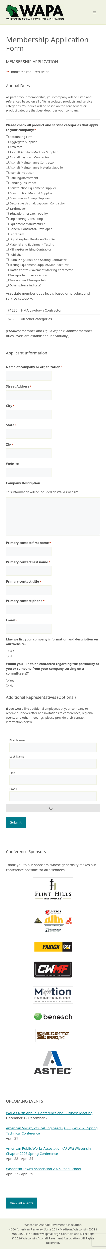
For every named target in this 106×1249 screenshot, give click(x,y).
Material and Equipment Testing (31, 244)
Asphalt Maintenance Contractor (32, 162)
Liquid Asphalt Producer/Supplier (32, 239)
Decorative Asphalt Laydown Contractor (37, 203)
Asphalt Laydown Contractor (29, 157)
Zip (9, 444)
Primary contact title (23, 581)
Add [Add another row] (51, 808)
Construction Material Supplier (30, 193)
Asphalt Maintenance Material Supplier (36, 167)
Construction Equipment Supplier (32, 188)
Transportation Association (28, 275)
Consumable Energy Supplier (29, 198)
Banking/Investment (23, 178)
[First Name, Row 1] (53, 747)
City (10, 406)
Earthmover (17, 208)
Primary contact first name (28, 543)
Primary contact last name (28, 562)
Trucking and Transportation (29, 280)
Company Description (23, 483)
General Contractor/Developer (30, 229)
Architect (15, 147)
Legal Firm (16, 234)
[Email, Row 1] (53, 796)
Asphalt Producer (21, 173)
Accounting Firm (20, 137)
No (11, 656)
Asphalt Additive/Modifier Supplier (33, 152)
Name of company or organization (34, 367)
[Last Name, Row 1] (53, 764)
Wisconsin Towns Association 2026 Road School (43, 1168)
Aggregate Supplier (23, 142)
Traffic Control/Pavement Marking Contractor (41, 270)
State (11, 425)
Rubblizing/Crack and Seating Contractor (37, 260)
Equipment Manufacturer (27, 224)
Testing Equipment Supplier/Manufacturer (38, 265)
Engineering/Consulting (26, 219)
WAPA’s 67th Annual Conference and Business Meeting (49, 1113)
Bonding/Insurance (22, 183)
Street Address (18, 386)
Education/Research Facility (28, 213)
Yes (11, 651)
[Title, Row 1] (53, 780)
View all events (21, 1203)
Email (11, 620)
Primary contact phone (25, 601)
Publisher (16, 255)
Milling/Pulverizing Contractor (30, 249)
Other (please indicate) (25, 285)
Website (12, 464)
